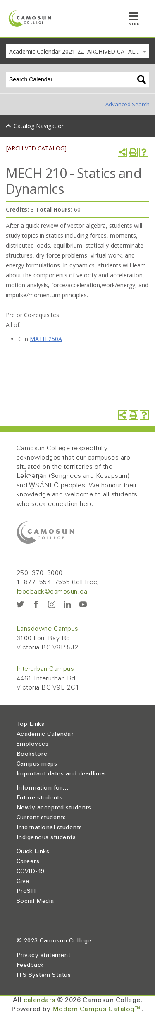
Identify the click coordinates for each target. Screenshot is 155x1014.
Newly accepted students (54, 808)
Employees (32, 744)
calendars (39, 1000)
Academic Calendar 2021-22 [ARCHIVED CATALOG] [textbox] (77, 51)
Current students (41, 818)
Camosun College (65, 941)
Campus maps (37, 764)
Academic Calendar (45, 734)
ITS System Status (44, 975)
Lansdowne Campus (48, 629)
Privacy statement (43, 956)
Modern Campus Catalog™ (97, 1009)
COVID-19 (31, 872)
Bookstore (32, 754)
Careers (28, 862)
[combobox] (77, 51)
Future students (39, 798)
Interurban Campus (45, 669)
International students (49, 828)
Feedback (30, 966)
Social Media (35, 901)
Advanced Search (127, 104)
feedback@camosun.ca (52, 592)
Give (23, 882)
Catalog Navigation (39, 126)
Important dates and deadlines (61, 774)
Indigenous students (46, 838)
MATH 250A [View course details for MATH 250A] (46, 339)
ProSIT (27, 892)
